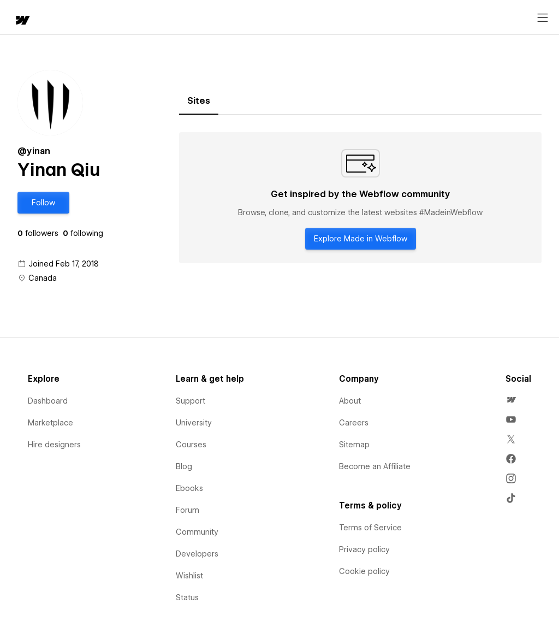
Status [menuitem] (187, 597)
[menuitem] (511, 399)
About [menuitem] (350, 401)
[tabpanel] (360, 198)
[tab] (198, 101)
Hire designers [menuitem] (54, 444)
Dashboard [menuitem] (48, 401)
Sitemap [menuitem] (354, 444)
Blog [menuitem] (184, 466)
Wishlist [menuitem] (189, 575)
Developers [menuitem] (197, 553)
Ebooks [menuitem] (189, 488)
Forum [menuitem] (187, 510)
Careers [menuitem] (353, 422)
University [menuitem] (194, 422)
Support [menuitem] (190, 401)
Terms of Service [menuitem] (370, 527)
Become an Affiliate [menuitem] (375, 466)
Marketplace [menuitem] (50, 422)
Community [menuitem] (197, 532)
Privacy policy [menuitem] (364, 549)
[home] (22, 21)
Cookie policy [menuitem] (364, 571)
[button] (43, 203)
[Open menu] (543, 18)
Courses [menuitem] (191, 444)
